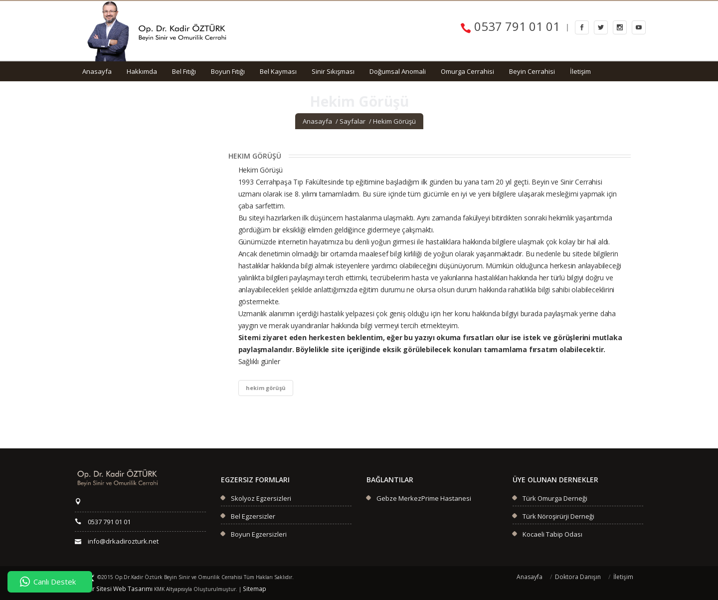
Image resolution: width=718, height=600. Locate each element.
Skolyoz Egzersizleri (261, 498)
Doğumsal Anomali (397, 71)
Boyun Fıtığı (228, 71)
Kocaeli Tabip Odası (552, 534)
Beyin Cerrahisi (532, 71)
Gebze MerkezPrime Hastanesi (423, 498)
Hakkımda (142, 71)
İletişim (580, 71)
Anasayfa (97, 71)
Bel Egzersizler (253, 516)
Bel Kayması (278, 71)
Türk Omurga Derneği (555, 498)
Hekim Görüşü (394, 121)
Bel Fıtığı (184, 71)
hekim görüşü (266, 388)
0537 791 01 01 (510, 26)
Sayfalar (352, 121)
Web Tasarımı (121, 589)
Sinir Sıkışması (333, 71)
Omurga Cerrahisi (467, 71)
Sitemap (236, 589)
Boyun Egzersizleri (259, 534)
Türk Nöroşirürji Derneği (558, 516)
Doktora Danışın (578, 577)
